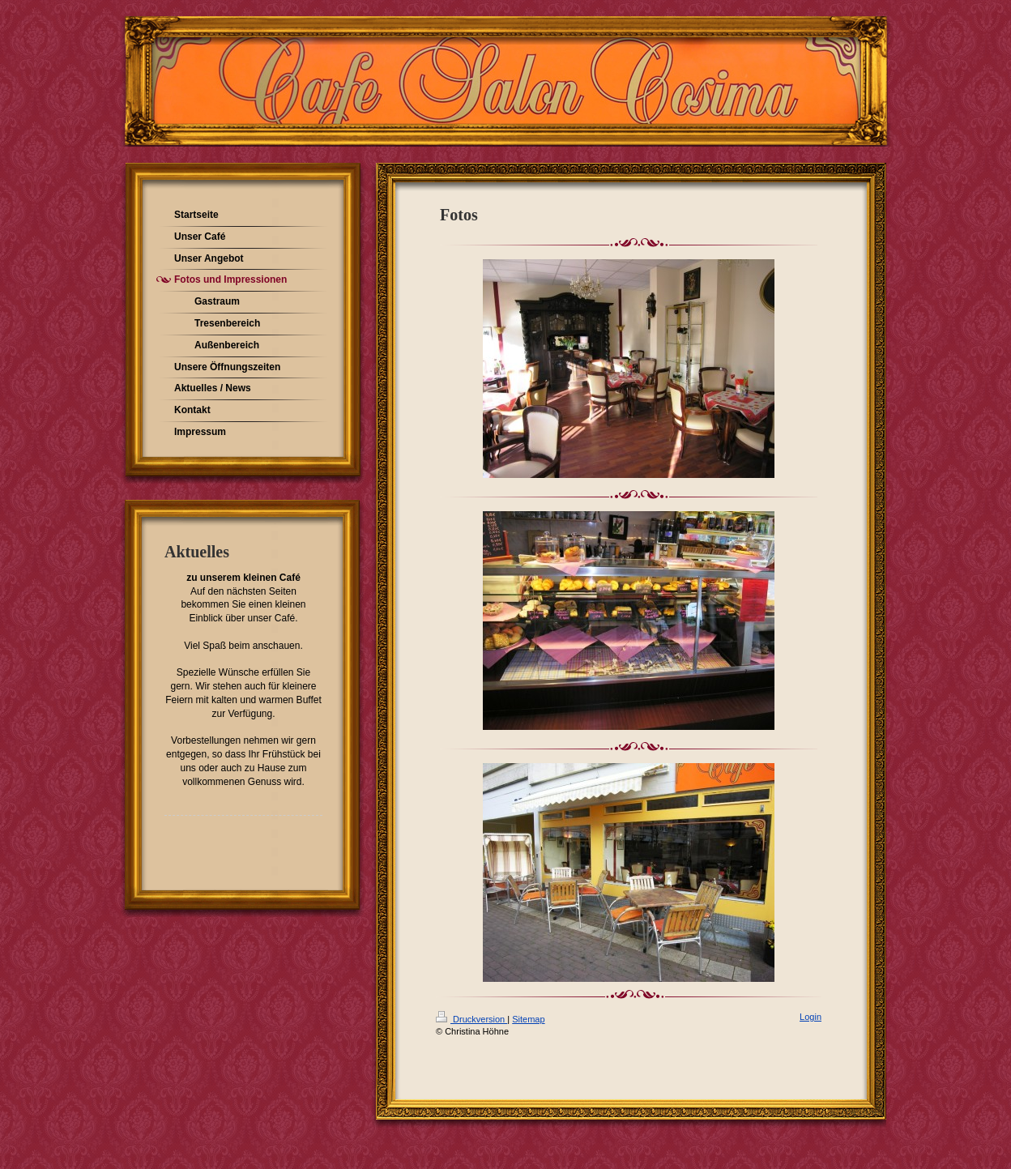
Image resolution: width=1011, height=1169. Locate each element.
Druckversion (471, 1019)
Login (810, 1017)
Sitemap (528, 1019)
